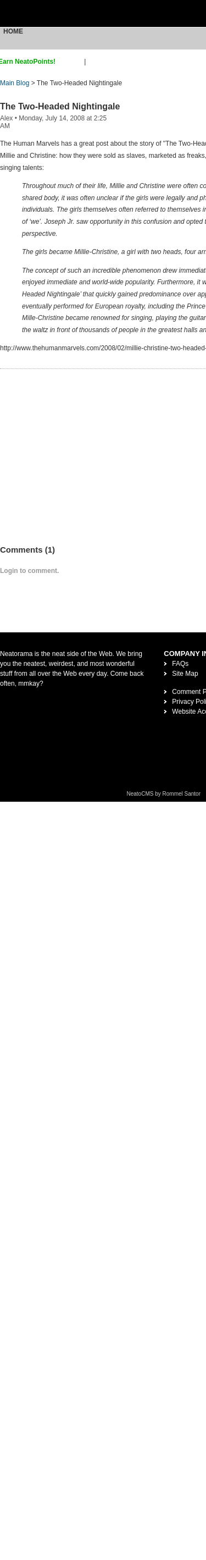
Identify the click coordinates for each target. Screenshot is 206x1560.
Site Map (185, 673)
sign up (71, 61)
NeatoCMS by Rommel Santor (164, 794)
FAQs (180, 664)
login (95, 61)
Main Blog (14, 83)
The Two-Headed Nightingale (60, 106)
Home (13, 31)
